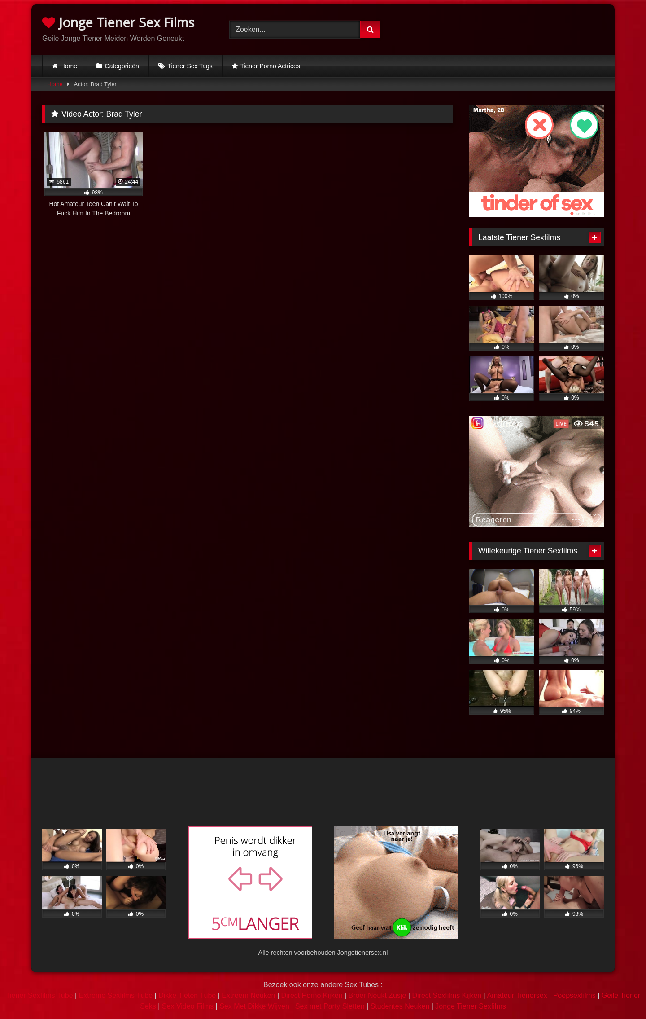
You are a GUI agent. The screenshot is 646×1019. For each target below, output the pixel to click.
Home (69, 66)
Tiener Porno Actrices (270, 66)
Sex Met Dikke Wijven (254, 1006)
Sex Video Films (188, 1006)
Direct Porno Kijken (311, 995)
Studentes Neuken (400, 1006)
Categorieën (122, 66)
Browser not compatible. (510, 28)
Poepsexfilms (574, 995)
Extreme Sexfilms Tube (116, 995)
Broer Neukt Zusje (377, 995)
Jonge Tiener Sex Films (118, 22)
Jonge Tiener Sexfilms (470, 1006)
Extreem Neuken (248, 995)
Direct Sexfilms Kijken (446, 995)
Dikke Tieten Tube (187, 995)
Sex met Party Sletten (330, 1006)
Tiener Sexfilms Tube (39, 995)
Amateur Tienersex (517, 995)
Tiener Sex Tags (189, 66)
